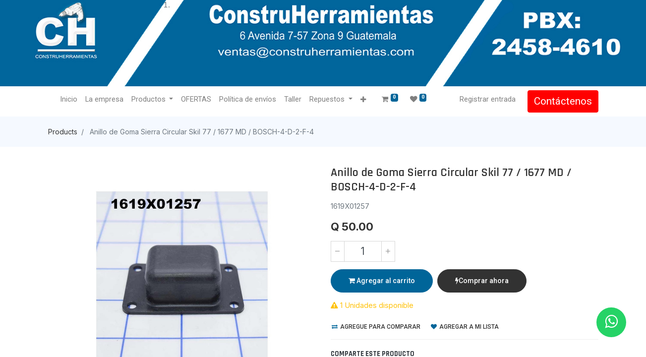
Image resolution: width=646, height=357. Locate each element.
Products (62, 131)
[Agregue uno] (388, 251)
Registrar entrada (488, 99)
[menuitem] (68, 99)
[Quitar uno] (337, 251)
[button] (363, 100)
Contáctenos (563, 101)
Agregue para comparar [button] (376, 326)
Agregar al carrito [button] (382, 281)
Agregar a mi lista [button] (465, 326)
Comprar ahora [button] (482, 281)
